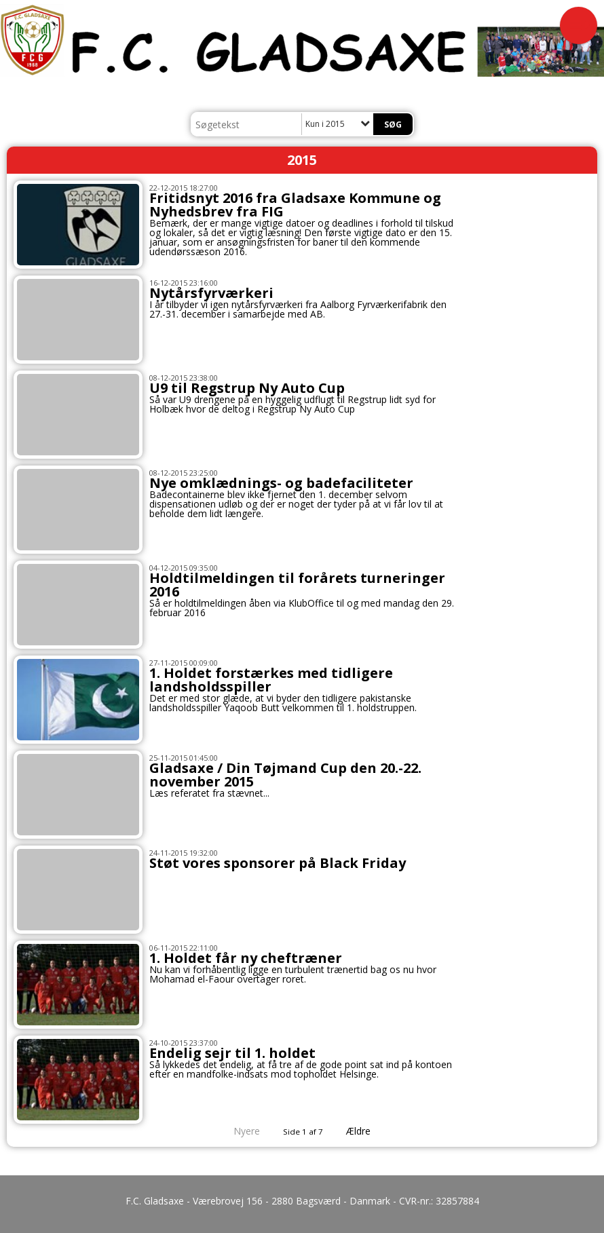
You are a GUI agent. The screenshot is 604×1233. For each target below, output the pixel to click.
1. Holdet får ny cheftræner (245, 958)
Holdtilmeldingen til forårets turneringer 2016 (297, 585)
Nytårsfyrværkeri (211, 293)
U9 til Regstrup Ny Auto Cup (247, 388)
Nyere (238, 1130)
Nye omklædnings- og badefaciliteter (281, 483)
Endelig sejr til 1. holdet (232, 1053)
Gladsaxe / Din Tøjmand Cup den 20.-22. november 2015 (285, 775)
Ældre (368, 1130)
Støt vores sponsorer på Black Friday (277, 863)
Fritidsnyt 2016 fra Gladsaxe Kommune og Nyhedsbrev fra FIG (295, 205)
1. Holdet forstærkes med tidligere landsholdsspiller (271, 680)
